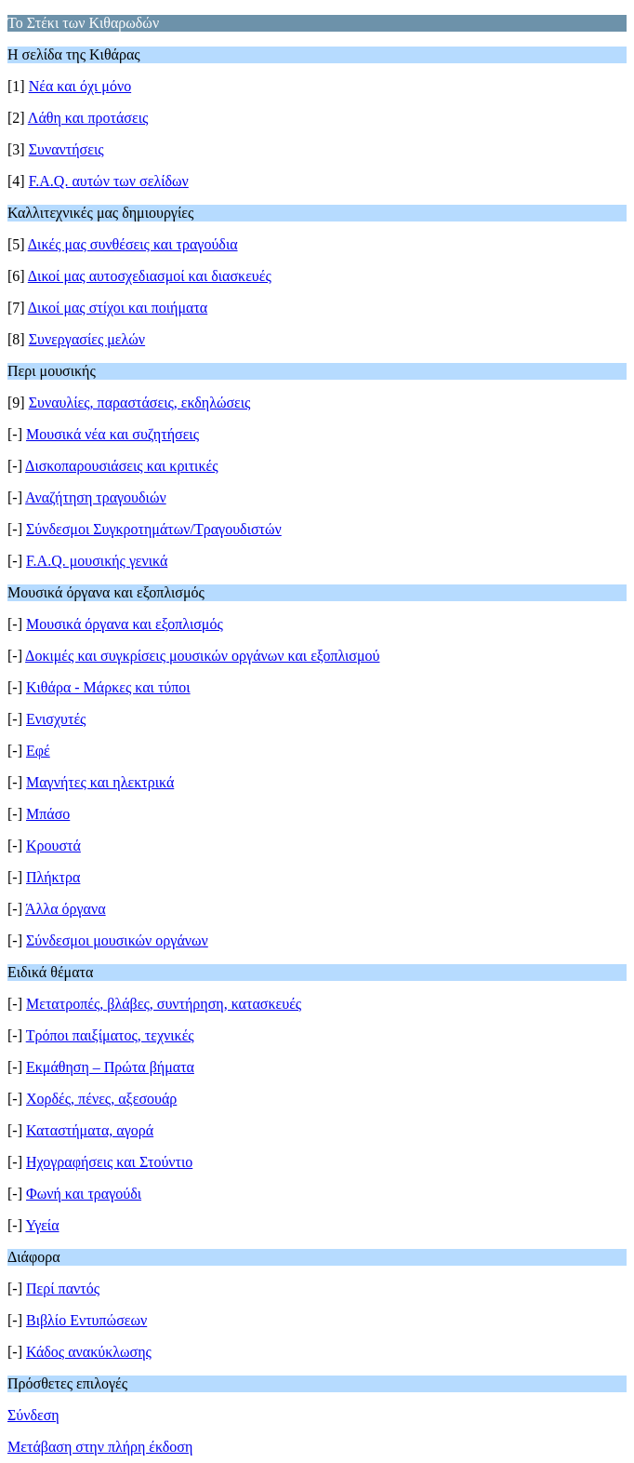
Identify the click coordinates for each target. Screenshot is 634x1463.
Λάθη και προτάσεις (88, 118)
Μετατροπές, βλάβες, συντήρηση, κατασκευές (163, 1004)
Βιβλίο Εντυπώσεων (86, 1320)
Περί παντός (62, 1288)
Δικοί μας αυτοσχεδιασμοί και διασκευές (149, 276)
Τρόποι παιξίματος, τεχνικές (110, 1035)
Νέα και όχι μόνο (80, 86)
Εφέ (38, 750)
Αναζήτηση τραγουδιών (95, 497)
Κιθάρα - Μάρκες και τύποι (108, 687)
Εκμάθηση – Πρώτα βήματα (110, 1067)
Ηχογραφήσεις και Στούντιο (109, 1162)
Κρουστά (53, 845)
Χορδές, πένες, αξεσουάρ (101, 1099)
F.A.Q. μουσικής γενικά (96, 561)
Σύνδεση (33, 1415)
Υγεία (42, 1225)
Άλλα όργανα (65, 909)
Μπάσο (48, 814)
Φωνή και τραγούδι (83, 1193)
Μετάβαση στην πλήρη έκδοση (99, 1447)
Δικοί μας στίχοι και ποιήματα (117, 307)
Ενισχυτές (56, 719)
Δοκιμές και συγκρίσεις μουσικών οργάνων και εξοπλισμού (202, 656)
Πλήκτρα (53, 877)
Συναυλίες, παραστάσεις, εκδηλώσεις (140, 402)
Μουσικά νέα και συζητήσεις (112, 434)
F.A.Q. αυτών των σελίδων (109, 181)
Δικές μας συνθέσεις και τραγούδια (133, 244)
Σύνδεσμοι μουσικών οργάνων (117, 940)
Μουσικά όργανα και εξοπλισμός (124, 624)
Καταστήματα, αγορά (89, 1130)
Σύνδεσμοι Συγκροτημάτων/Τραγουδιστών (154, 529)
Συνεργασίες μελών (87, 339)
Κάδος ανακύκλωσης (89, 1352)
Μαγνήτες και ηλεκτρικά (100, 782)
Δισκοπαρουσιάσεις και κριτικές (121, 466)
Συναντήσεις (66, 149)
